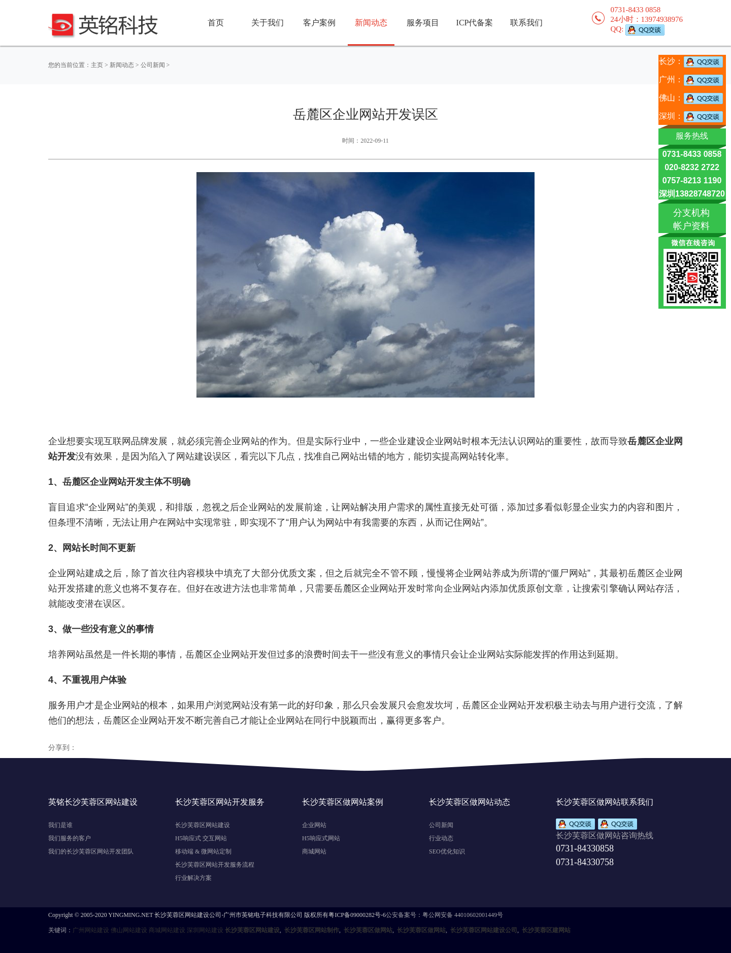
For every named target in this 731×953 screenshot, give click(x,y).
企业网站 (314, 825)
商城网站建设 (167, 930)
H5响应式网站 (321, 838)
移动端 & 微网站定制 (203, 851)
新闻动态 (122, 65)
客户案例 (319, 22)
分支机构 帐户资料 (691, 219)
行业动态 (441, 838)
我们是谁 (60, 825)
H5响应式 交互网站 (201, 838)
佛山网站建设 (129, 930)
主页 (97, 65)
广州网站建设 (91, 930)
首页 (216, 22)
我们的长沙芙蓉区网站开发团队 (91, 851)
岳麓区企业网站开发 (144, 720)
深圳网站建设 (205, 930)
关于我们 (267, 22)
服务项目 (423, 22)
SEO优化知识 (447, 851)
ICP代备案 (474, 22)
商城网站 (314, 851)
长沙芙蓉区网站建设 (202, 825)
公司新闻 (153, 65)
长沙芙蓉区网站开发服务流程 (214, 864)
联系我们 (526, 22)
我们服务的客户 (69, 838)
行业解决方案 (193, 877)
